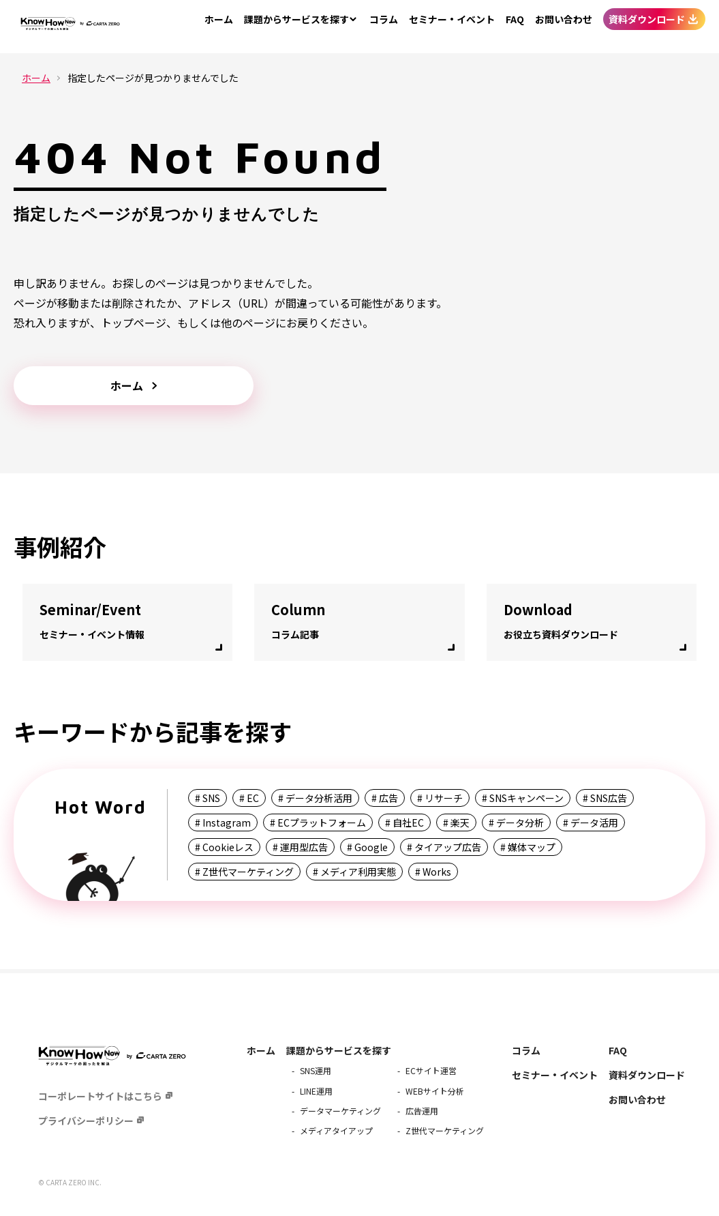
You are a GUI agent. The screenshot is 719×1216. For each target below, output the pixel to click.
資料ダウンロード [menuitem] (647, 26)
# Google (367, 847)
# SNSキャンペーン (523, 798)
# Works (433, 871)
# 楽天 (456, 822)
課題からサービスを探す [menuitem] (338, 1050)
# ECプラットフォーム (318, 822)
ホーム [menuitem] (218, 26)
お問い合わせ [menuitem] (563, 26)
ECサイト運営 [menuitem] (431, 1070)
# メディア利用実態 (354, 871)
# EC (249, 798)
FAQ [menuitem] (515, 26)
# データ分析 (516, 822)
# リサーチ (440, 798)
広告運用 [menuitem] (422, 1110)
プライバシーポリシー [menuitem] (86, 1120)
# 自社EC (404, 822)
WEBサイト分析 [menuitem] (435, 1091)
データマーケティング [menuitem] (340, 1110)
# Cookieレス (224, 847)
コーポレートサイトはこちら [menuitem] (100, 1096)
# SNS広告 (605, 798)
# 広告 (384, 798)
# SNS (207, 798)
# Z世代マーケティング (244, 871)
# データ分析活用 (315, 798)
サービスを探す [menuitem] (296, 26)
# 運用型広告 (300, 847)
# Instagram (223, 822)
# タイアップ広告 (444, 847)
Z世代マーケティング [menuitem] (445, 1130)
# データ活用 (590, 822)
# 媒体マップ (527, 847)
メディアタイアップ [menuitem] (336, 1130)
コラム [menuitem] (383, 26)
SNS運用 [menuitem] (315, 1070)
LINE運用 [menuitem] (316, 1091)
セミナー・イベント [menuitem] (452, 26)
